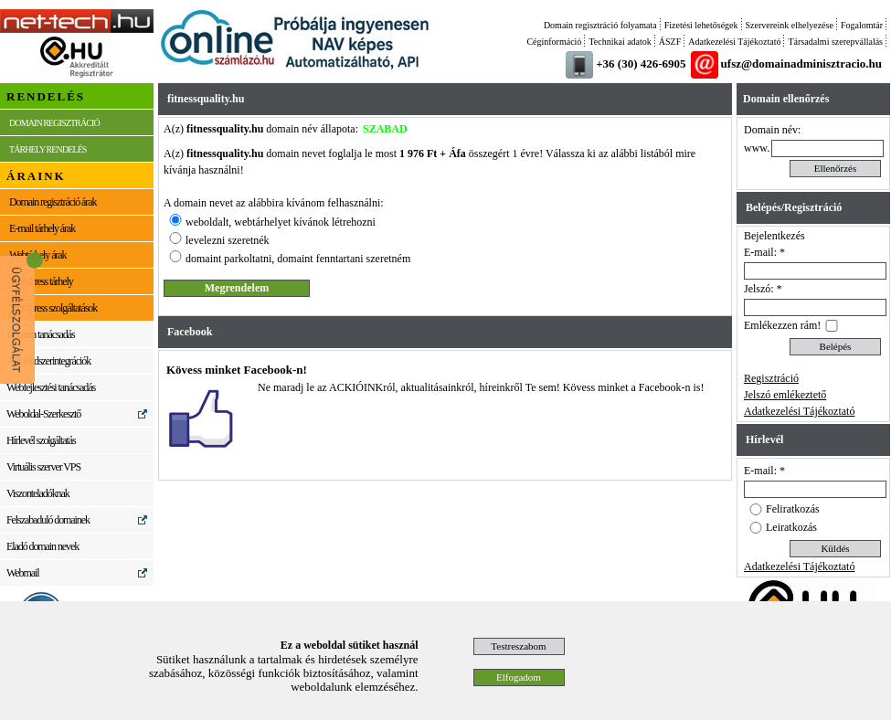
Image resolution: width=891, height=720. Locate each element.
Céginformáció (553, 42)
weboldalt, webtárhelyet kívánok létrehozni (281, 222)
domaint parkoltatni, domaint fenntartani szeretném (298, 258)
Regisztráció (771, 378)
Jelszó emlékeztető (785, 394)
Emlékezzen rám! (782, 325)
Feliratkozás (793, 509)
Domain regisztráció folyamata (600, 25)
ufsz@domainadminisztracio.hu (801, 63)
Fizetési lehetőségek (701, 25)
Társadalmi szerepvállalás (835, 42)
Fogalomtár (862, 25)
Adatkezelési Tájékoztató (734, 42)
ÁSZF (670, 42)
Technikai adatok (620, 42)
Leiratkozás (791, 527)
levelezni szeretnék (228, 240)
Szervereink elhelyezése (789, 25)
